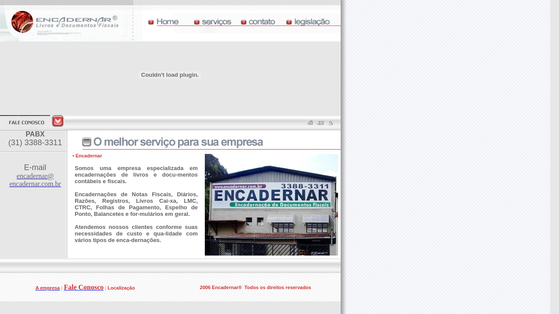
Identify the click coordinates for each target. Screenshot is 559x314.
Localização (121, 287)
